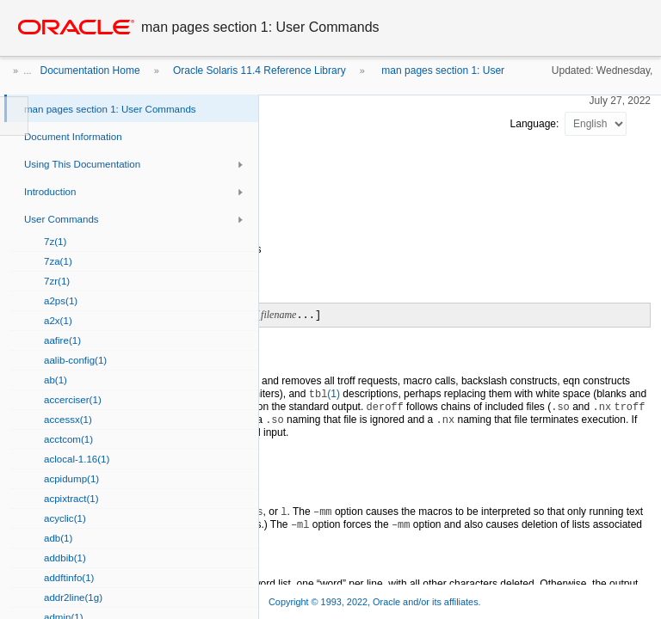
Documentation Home (90, 70)
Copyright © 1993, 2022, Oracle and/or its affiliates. (376, 602)
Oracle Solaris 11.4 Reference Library (259, 70)
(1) (324, 394)
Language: (536, 124)
